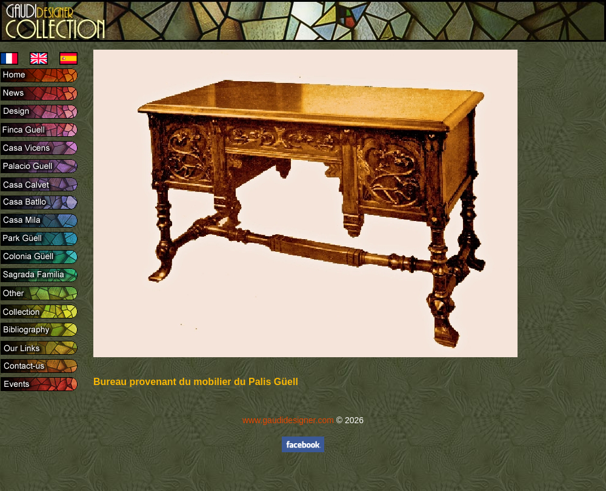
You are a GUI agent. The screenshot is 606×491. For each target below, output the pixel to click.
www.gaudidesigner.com (288, 420)
